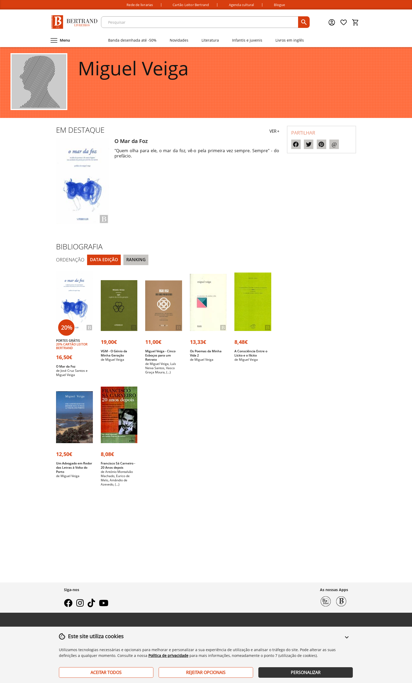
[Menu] (59, 40)
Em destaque (80, 130)
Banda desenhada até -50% (132, 40)
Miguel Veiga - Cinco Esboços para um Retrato (160, 355)
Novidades (179, 40)
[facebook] (68, 604)
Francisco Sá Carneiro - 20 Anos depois (118, 465)
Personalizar (305, 672)
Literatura (210, 40)
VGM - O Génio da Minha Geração (114, 353)
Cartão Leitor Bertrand (191, 5)
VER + (274, 131)
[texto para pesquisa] (200, 22)
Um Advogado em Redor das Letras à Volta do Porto (74, 467)
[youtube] (103, 604)
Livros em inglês (289, 40)
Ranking (136, 260)
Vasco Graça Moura (160, 370)
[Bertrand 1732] (341, 601)
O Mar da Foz (66, 366)
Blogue (279, 5)
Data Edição (104, 260)
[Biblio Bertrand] (325, 601)
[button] (346, 640)
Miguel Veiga (65, 375)
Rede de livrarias (140, 5)
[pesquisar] (304, 22)
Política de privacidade (168, 655)
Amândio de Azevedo (114, 482)
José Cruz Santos (73, 370)
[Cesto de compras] (355, 22)
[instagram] (80, 604)
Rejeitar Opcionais (205, 672)
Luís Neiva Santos (160, 366)
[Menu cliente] (332, 22)
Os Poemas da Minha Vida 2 (206, 353)
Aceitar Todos (106, 672)
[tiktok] (91, 604)
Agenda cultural (241, 5)
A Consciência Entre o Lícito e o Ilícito (250, 353)
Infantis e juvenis (247, 40)
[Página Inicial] (74, 22)
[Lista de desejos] (344, 22)
